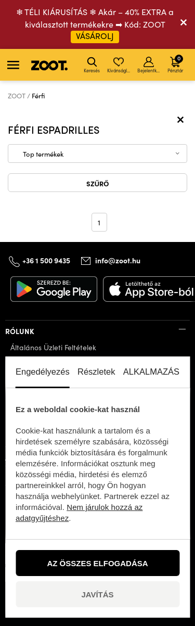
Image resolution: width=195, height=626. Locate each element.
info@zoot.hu (117, 260)
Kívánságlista (119, 65)
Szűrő (97, 183)
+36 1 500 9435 (46, 260)
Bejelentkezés (149, 65)
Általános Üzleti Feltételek (53, 347)
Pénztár (175, 63)
